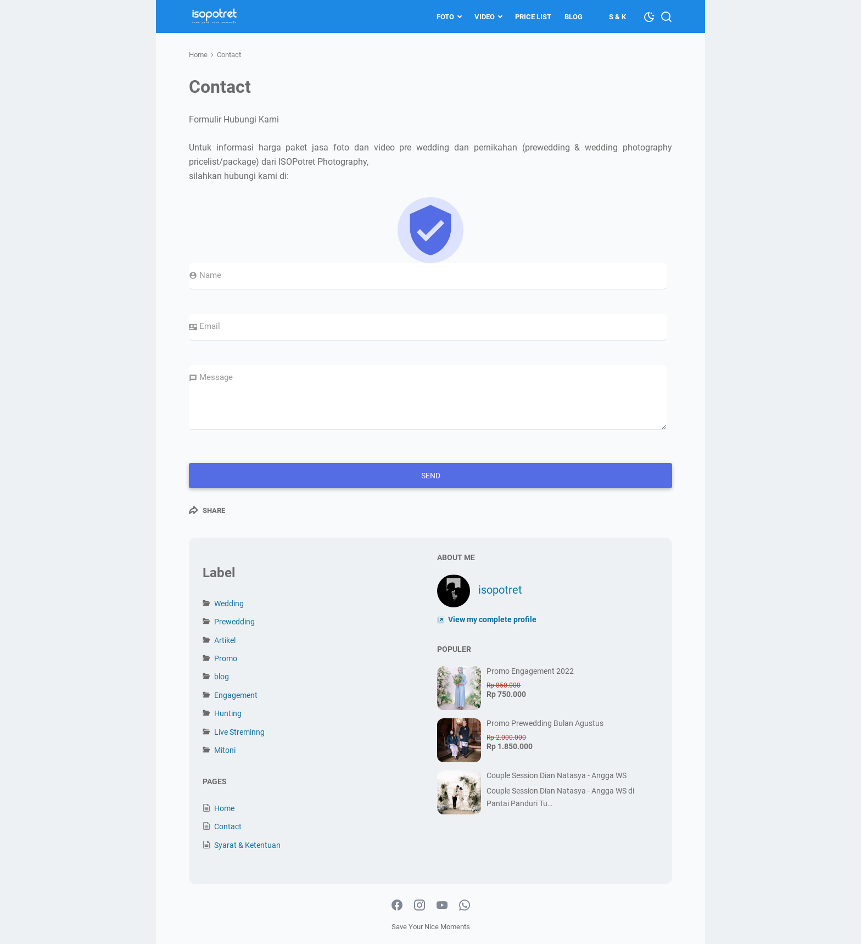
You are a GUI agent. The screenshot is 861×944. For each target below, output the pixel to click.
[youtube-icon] (442, 905)
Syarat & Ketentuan (247, 845)
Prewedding (234, 621)
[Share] (207, 510)
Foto (445, 17)
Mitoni (225, 750)
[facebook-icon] (397, 905)
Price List (533, 17)
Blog (573, 17)
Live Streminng (239, 732)
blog (221, 676)
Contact (228, 826)
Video (484, 17)
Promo (225, 658)
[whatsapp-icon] (464, 905)
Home (224, 808)
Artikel (225, 640)
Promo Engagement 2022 (530, 671)
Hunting (228, 713)
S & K (617, 17)
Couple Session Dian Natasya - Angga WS (557, 775)
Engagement (236, 695)
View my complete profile (491, 620)
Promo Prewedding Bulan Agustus (545, 723)
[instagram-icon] (419, 905)
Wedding (229, 603)
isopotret (500, 589)
